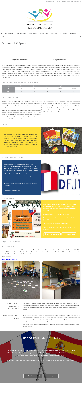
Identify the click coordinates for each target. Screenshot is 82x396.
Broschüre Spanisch (51, 376)
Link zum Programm (12, 190)
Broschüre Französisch (32, 376)
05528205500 (49, 1)
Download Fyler (69, 234)
